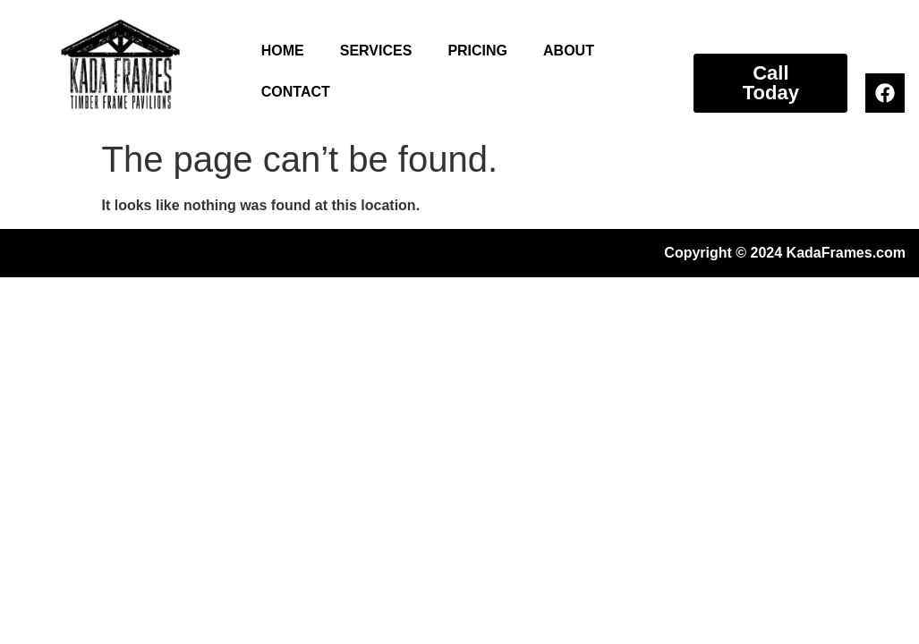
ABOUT (568, 50)
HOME (282, 50)
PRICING (477, 50)
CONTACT (295, 91)
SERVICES (376, 50)
